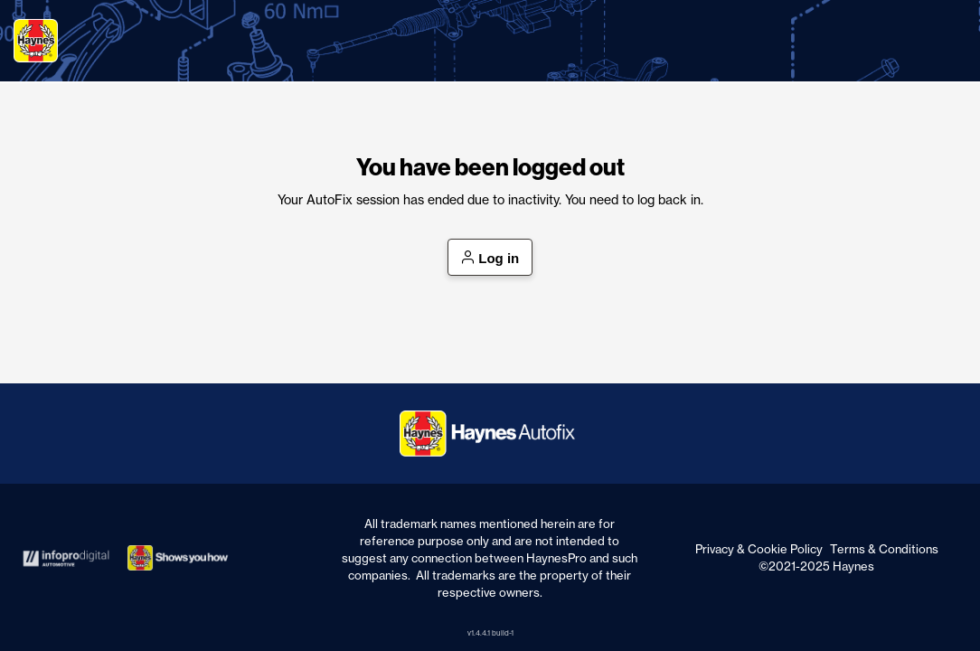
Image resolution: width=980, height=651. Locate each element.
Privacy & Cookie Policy (759, 549)
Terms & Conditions (884, 549)
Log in (490, 258)
